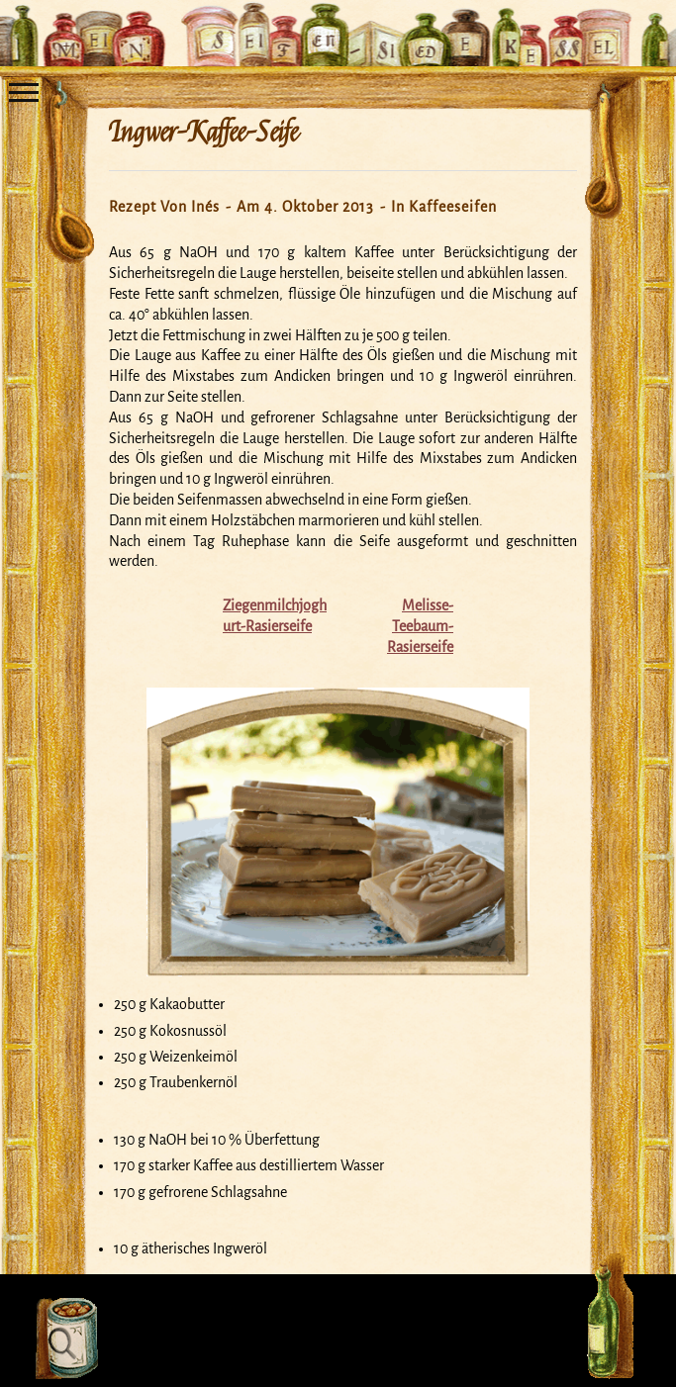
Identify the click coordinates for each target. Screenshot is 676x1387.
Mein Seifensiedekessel (338, 23)
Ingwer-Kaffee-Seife (203, 132)
